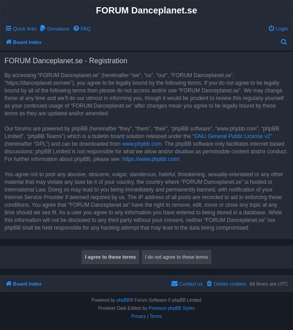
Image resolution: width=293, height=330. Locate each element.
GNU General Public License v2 (232, 136)
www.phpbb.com (142, 144)
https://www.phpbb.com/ (150, 159)
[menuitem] (54, 28)
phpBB (123, 300)
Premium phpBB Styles (172, 308)
